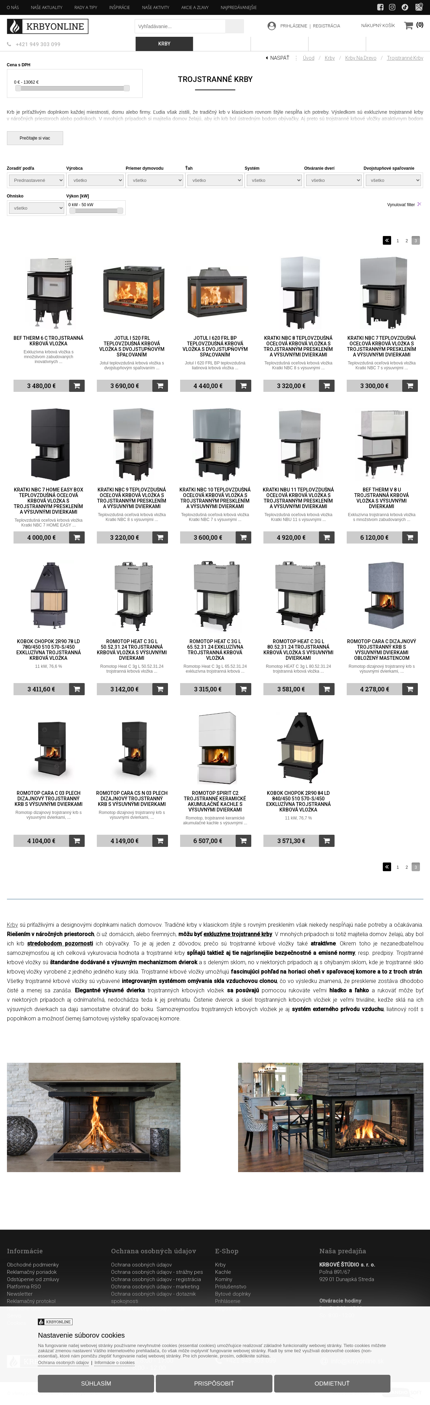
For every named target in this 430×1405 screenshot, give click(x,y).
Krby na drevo (361, 58)
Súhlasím (99, 1382)
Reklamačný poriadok (32, 1272)
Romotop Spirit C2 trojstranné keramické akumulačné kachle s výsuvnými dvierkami (215, 801)
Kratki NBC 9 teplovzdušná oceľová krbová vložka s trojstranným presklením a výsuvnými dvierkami (131, 498)
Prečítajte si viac (35, 138)
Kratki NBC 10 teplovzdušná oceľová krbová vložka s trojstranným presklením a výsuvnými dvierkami (215, 498)
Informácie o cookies (121, 1360)
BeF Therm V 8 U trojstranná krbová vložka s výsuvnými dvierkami (381, 498)
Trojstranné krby (405, 58)
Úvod (308, 58)
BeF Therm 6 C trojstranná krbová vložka (48, 340)
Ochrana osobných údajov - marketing (155, 1287)
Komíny (223, 1279)
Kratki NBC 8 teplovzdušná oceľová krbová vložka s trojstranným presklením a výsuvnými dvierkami (298, 346)
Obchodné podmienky (33, 1265)
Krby (330, 58)
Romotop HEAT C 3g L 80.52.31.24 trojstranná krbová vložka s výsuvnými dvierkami (298, 650)
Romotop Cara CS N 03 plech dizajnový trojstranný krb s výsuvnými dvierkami (132, 798)
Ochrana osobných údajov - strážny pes (157, 1272)
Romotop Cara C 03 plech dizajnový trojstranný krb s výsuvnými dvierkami (49, 798)
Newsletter (20, 1294)
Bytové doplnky (233, 1294)
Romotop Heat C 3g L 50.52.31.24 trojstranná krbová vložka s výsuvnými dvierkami (132, 650)
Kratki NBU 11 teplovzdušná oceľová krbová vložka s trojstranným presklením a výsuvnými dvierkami (298, 498)
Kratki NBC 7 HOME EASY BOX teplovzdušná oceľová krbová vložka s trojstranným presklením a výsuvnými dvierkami (48, 501)
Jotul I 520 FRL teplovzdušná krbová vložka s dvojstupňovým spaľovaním (132, 346)
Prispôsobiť (214, 1382)
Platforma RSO (24, 1287)
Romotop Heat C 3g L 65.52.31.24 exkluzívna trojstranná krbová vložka (215, 650)
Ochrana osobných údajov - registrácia (156, 1279)
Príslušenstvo (230, 1287)
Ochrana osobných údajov (141, 1265)
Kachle (223, 1272)
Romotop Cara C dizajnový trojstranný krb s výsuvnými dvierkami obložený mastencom (381, 650)
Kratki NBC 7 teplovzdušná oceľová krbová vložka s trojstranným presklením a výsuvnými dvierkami (381, 346)
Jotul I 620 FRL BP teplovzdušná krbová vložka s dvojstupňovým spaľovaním (215, 346)
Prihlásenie (228, 1301)
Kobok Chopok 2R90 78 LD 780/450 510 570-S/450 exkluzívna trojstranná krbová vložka (48, 650)
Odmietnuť (328, 1382)
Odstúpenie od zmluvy (33, 1279)
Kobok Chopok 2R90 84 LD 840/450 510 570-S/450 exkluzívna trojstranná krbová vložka (298, 801)
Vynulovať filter (401, 204)
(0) (419, 25)
